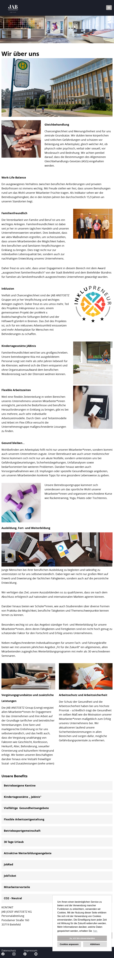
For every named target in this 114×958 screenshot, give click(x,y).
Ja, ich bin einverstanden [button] (82, 938)
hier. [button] (95, 931)
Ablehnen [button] (95, 944)
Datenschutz (8, 950)
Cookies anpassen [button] (69, 944)
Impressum (30, 950)
